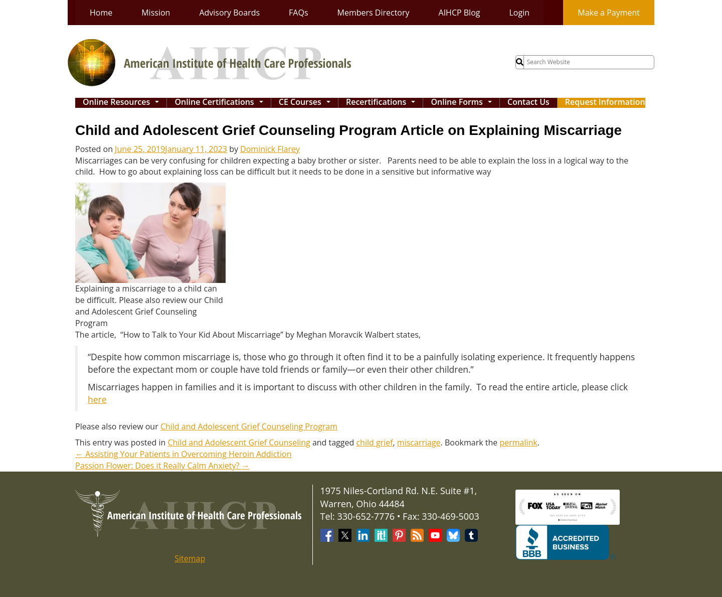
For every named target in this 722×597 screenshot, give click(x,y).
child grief (374, 442)
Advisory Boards (229, 12)
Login (519, 12)
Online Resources (123, 103)
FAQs (298, 12)
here (97, 399)
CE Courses (307, 103)
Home (101, 12)
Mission (155, 12)
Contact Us (528, 102)
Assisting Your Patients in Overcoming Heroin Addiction (183, 454)
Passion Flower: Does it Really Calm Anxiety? (162, 465)
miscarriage (419, 442)
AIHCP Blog (459, 12)
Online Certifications (221, 103)
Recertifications (383, 103)
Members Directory (373, 12)
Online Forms (463, 103)
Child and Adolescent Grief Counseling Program (248, 426)
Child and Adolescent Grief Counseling (238, 442)
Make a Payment (609, 12)
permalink (518, 442)
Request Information (605, 102)
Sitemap (189, 558)
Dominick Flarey (270, 149)
